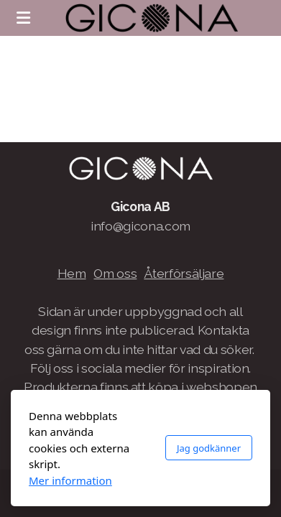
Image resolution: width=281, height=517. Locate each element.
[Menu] (23, 18)
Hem (71, 273)
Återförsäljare (184, 273)
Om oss (115, 273)
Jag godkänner (209, 448)
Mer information (70, 480)
